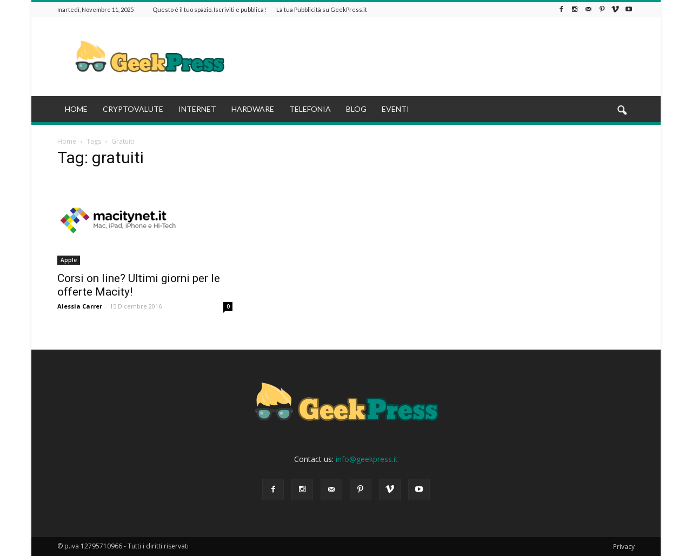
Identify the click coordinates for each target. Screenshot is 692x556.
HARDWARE (252, 108)
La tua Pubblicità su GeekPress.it (321, 9)
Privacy (624, 546)
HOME (76, 108)
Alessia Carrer (79, 306)
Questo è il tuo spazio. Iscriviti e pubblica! (209, 9)
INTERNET (197, 108)
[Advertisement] (438, 56)
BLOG (356, 108)
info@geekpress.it (367, 459)
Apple (69, 260)
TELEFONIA (310, 108)
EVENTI (395, 108)
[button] (622, 111)
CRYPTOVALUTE (133, 108)
